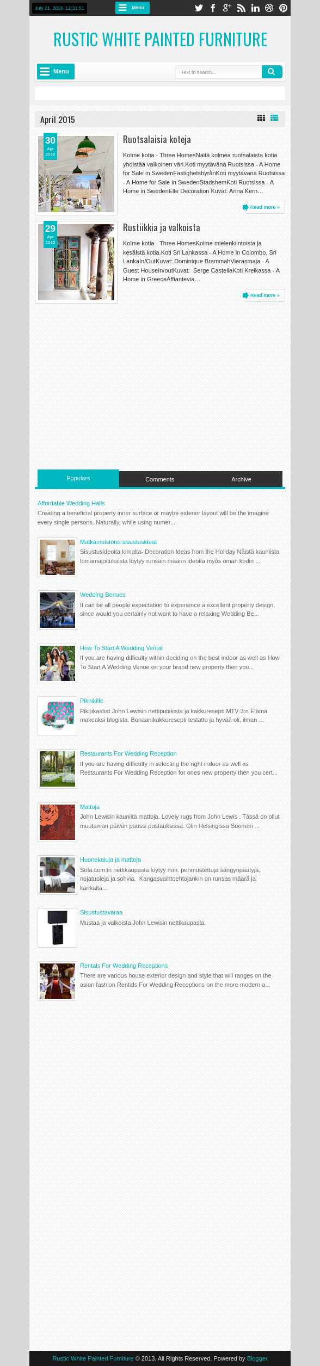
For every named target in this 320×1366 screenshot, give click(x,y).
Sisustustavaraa (101, 912)
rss (241, 8)
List (274, 118)
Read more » (265, 207)
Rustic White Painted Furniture (160, 39)
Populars (78, 478)
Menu (138, 7)
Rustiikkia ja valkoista (161, 227)
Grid (261, 118)
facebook (213, 8)
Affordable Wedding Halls (71, 503)
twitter (199, 8)
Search (272, 71)
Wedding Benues (103, 594)
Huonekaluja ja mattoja (110, 859)
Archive (241, 479)
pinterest (283, 8)
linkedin (255, 8)
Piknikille (91, 700)
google (227, 8)
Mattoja (90, 806)
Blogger (257, 1358)
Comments (159, 479)
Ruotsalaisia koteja (157, 139)
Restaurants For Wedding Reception (128, 753)
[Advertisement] (160, 385)
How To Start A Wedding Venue (121, 648)
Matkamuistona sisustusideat (118, 542)
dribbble (269, 8)
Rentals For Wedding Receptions (124, 965)
